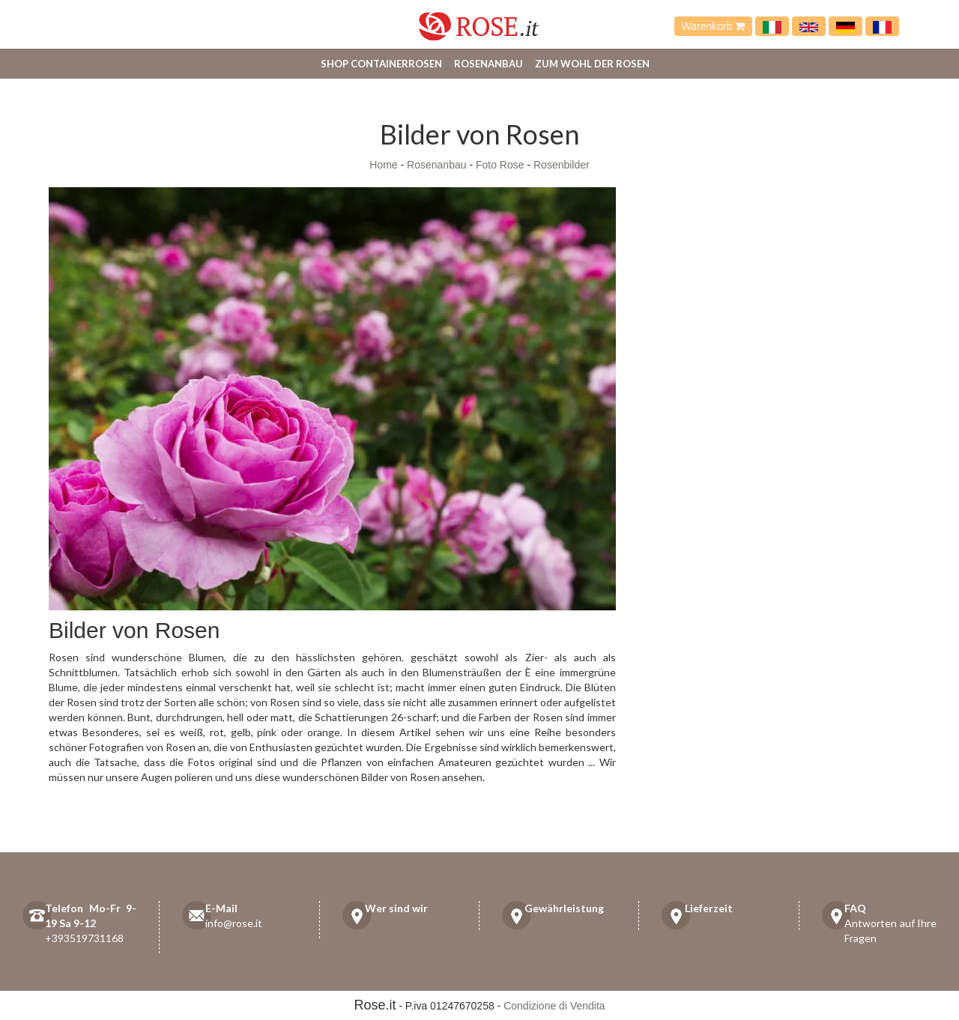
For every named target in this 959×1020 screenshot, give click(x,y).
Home (383, 165)
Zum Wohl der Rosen (592, 64)
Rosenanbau (488, 64)
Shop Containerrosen (381, 64)
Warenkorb (713, 26)
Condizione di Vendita (554, 1006)
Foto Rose (500, 165)
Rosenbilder (561, 165)
